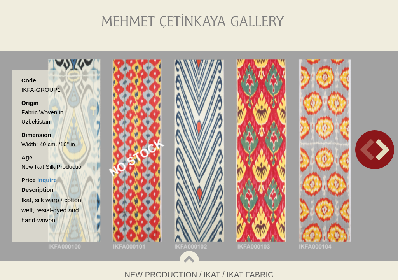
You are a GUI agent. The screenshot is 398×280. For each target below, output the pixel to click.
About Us (156, 42)
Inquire (47, 180)
